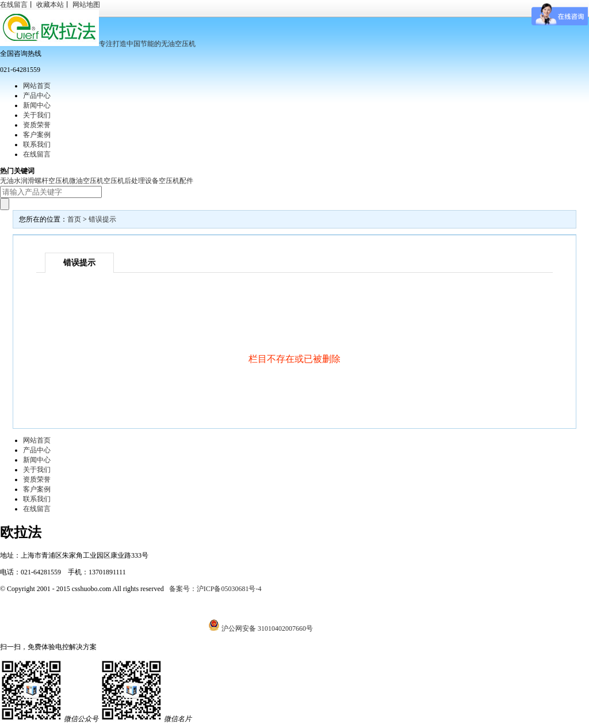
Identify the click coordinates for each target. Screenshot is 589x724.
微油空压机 (86, 181)
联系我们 (37, 144)
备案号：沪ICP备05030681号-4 (215, 589)
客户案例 (37, 135)
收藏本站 (50, 5)
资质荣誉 (37, 125)
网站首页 (37, 86)
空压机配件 (176, 181)
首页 (74, 219)
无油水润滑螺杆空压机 (34, 181)
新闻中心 (37, 105)
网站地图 (86, 5)
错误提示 (102, 219)
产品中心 (37, 96)
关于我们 (37, 115)
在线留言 (14, 5)
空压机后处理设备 (131, 181)
